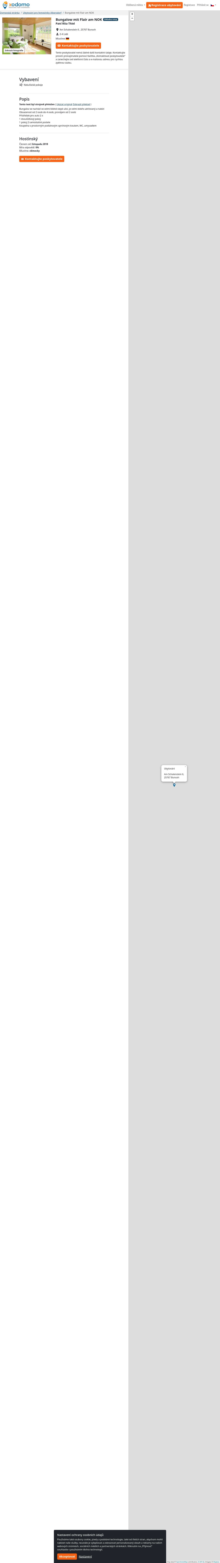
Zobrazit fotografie (14, 50)
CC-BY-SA (201, 1562)
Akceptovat (67, 1556)
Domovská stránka (10, 12)
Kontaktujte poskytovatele (78, 45)
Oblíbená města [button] (134, 4)
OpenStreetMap (182, 1562)
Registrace (189, 4)
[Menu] (213, 5)
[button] (174, 785)
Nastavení (85, 1556)
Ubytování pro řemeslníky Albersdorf (42, 12)
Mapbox (216, 1562)
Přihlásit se (203, 4)
